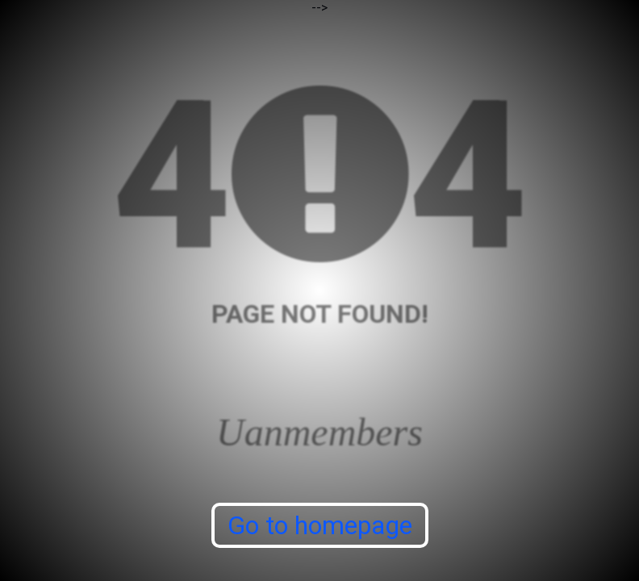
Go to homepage (320, 525)
